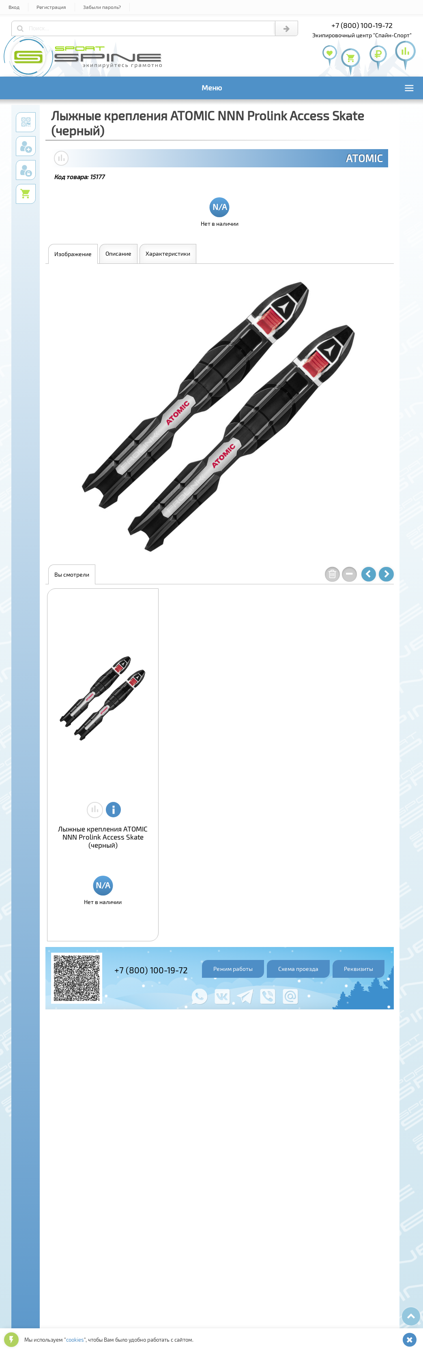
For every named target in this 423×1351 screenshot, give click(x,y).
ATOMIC (364, 158)
